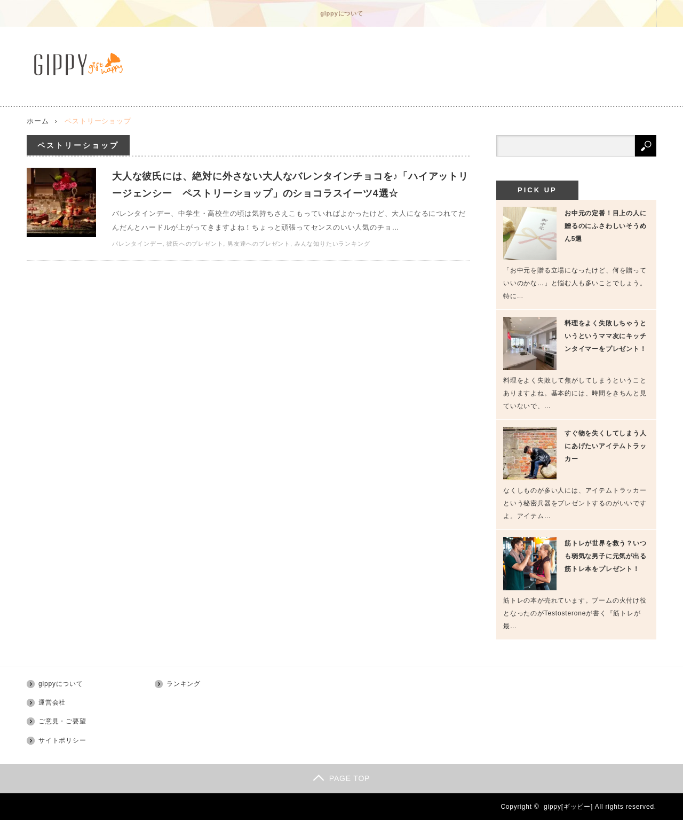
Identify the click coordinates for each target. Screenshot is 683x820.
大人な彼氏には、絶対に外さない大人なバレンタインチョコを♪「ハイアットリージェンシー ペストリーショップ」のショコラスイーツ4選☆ (290, 185)
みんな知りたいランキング (332, 243)
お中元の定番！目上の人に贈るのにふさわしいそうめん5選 (606, 226)
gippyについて (341, 13)
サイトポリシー (62, 740)
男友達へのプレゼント (258, 243)
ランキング (183, 684)
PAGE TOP (341, 778)
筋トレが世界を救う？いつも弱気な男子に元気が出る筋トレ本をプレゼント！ (606, 556)
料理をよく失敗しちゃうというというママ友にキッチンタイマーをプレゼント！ (606, 336)
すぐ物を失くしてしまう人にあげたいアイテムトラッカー (606, 446)
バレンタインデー (137, 243)
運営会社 (52, 702)
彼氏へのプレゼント (194, 243)
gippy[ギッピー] (568, 806)
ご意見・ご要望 (62, 721)
